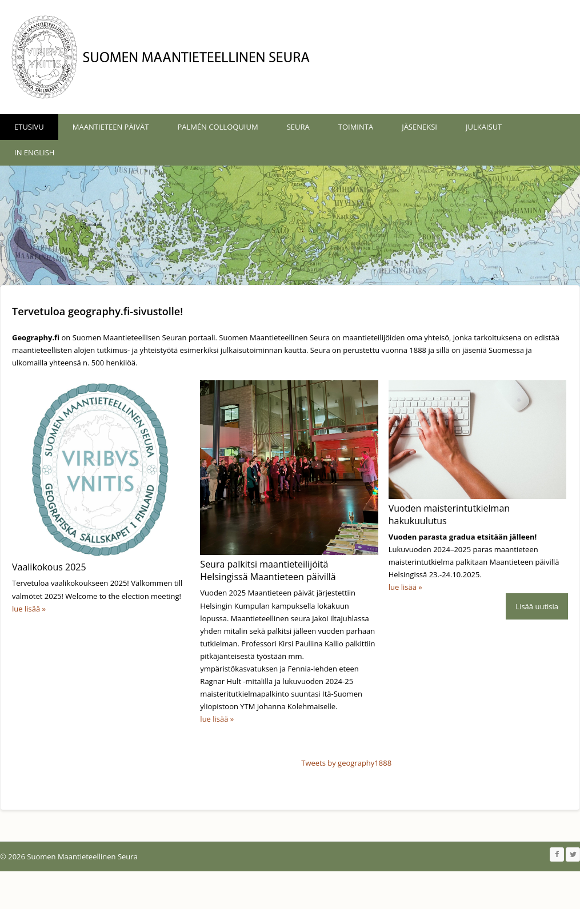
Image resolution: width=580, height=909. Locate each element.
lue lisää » (29, 609)
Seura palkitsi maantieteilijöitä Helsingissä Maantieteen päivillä (267, 570)
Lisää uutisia (536, 739)
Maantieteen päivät (111, 127)
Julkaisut (484, 127)
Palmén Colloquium (217, 127)
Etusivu (29, 127)
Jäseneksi (419, 127)
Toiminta (355, 127)
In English (34, 152)
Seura (298, 127)
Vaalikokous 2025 (49, 567)
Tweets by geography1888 (346, 790)
